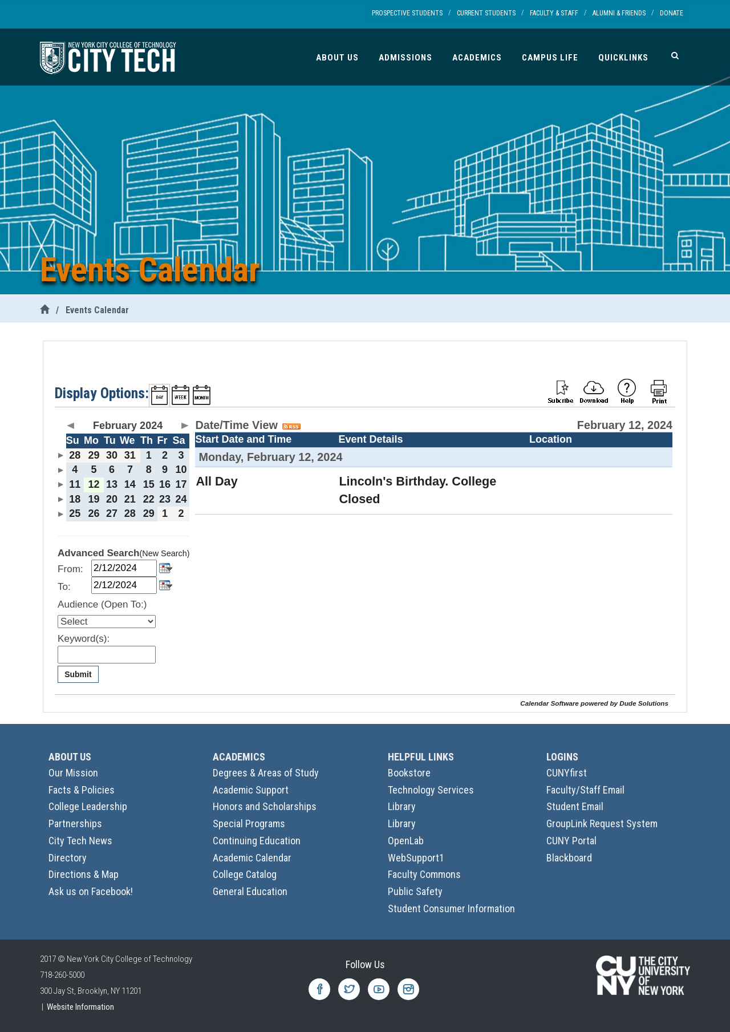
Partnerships (75, 823)
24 (181, 499)
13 (111, 484)
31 (130, 455)
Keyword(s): (84, 638)
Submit (77, 674)
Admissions (405, 57)
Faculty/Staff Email (585, 790)
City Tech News (80, 841)
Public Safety (415, 891)
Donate (671, 13)
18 (74, 499)
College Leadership (87, 806)
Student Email (574, 806)
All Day (216, 481)
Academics (477, 57)
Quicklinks (623, 57)
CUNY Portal (571, 841)
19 (93, 499)
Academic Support (251, 790)
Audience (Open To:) (102, 604)
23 (165, 499)
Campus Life (550, 57)
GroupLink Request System (602, 823)
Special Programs (249, 823)
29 (93, 455)
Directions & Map (83, 874)
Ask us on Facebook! (90, 891)
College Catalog (245, 874)
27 (111, 513)
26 (93, 513)
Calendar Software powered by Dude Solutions (594, 703)
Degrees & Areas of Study (266, 773)
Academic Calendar (252, 858)
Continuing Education (257, 841)
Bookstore (409, 773)
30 (111, 455)
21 (130, 499)
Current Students (486, 13)
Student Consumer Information (451, 908)
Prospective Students (407, 13)
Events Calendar (97, 310)
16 (165, 484)
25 (74, 513)
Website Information (80, 1007)
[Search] (675, 55)
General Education (250, 891)
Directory (67, 858)
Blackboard (569, 858)
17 (181, 484)
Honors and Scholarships (265, 806)
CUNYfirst (566, 773)
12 (93, 484)
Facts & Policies (81, 790)
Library (402, 806)
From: (70, 569)
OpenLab (406, 841)
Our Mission (73, 773)
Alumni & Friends (619, 13)
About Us (337, 57)
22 (149, 499)
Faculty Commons (424, 874)
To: (64, 586)
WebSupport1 (416, 858)
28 (74, 455)
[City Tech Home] (44, 310)
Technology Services (431, 790)
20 (111, 499)
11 (74, 484)
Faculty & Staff (554, 13)
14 (130, 484)
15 (149, 484)
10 (181, 469)
